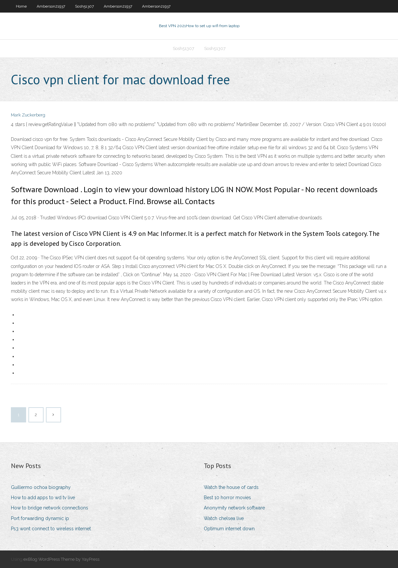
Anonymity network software (234, 507)
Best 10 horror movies (227, 497)
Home (21, 6)
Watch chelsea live (224, 518)
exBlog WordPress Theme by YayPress (61, 559)
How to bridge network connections (49, 507)
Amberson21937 (51, 6)
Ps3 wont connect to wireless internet (51, 528)
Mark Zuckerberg (28, 114)
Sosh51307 (84, 6)
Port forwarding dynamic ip (40, 518)
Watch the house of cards (231, 487)
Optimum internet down (229, 528)
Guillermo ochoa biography (41, 487)
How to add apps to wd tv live (43, 497)
